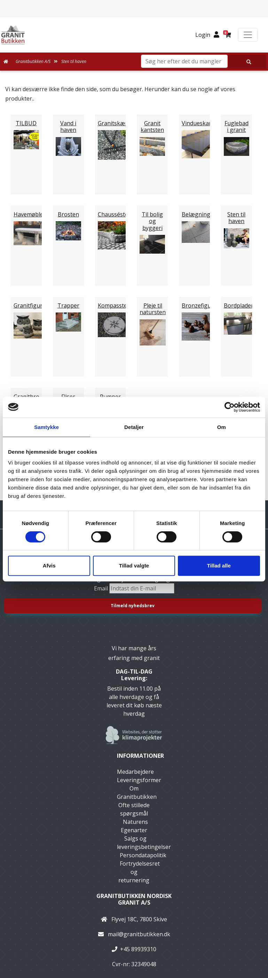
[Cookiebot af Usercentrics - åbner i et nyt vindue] (229, 407)
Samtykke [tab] (46, 427)
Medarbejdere (135, 772)
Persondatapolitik (143, 855)
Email (101, 588)
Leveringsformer (139, 780)
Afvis (49, 565)
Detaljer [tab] (134, 427)
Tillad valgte (134, 565)
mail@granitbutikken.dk (139, 934)
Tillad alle (219, 565)
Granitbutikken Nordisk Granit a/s (134, 899)
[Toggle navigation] (248, 35)
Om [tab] (221, 427)
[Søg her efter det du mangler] (247, 62)
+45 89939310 (138, 949)
